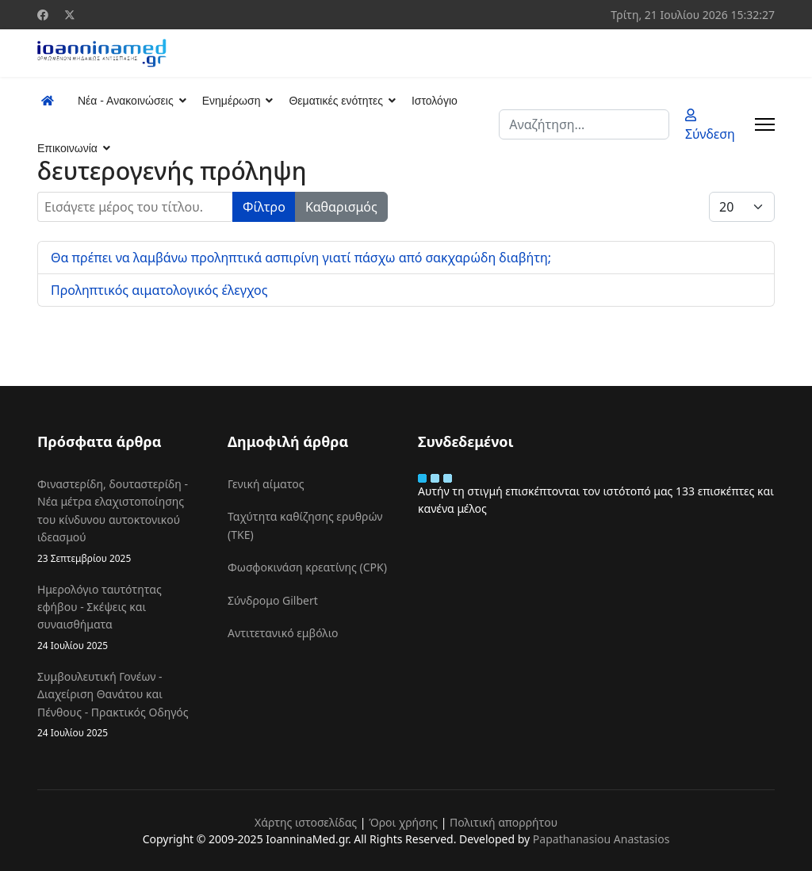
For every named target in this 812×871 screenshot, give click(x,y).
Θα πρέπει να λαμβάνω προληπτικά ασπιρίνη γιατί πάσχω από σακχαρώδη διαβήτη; (301, 257)
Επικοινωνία (67, 148)
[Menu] (765, 124)
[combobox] (584, 124)
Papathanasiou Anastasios (601, 838)
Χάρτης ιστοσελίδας (306, 822)
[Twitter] (69, 14)
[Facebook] (42, 14)
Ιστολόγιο (435, 100)
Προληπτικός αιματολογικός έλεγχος (159, 290)
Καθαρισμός (341, 207)
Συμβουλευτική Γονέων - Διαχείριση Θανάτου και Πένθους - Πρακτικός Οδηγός (120, 704)
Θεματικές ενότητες (335, 100)
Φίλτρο (264, 207)
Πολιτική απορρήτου (503, 822)
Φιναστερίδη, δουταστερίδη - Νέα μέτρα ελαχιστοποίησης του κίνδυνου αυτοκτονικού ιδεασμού (120, 521)
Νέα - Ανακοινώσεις (126, 100)
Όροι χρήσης (403, 822)
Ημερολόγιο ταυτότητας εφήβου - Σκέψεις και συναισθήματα (120, 617)
